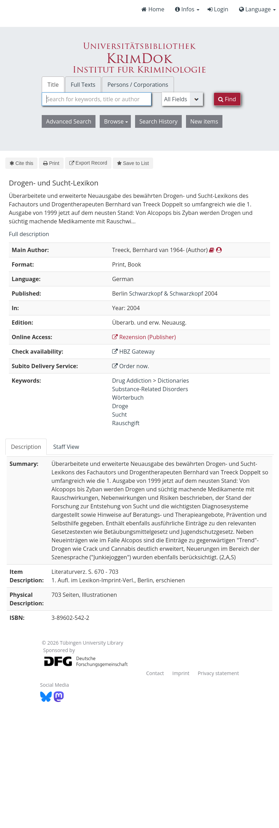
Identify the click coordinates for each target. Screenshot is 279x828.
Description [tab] (26, 447)
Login (218, 9)
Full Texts (83, 84)
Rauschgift (126, 423)
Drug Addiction (131, 380)
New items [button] (204, 121)
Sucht (119, 414)
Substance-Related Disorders (150, 389)
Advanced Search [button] (68, 121)
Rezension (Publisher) (144, 337)
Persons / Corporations (137, 84)
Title (53, 84)
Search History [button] (158, 121)
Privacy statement (218, 673)
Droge (120, 406)
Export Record (88, 163)
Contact (155, 673)
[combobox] (96, 99)
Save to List (133, 163)
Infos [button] (187, 9)
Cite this (21, 163)
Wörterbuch (128, 397)
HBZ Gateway (133, 351)
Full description (29, 234)
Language (257, 9)
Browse (116, 121)
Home (152, 9)
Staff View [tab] (66, 447)
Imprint (180, 673)
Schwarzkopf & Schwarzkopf (166, 293)
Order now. (130, 366)
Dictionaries (173, 380)
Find (227, 99)
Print (51, 163)
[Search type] (182, 99)
